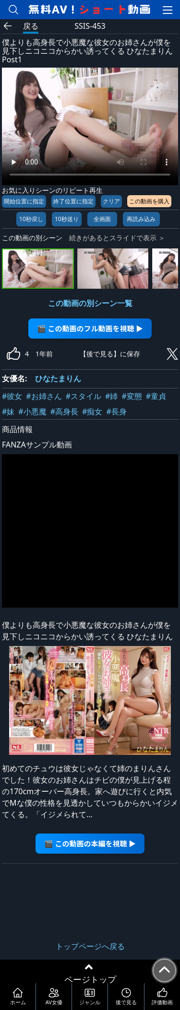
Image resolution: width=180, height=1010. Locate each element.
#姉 (111, 396)
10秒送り (67, 219)
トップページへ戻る (90, 946)
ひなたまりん (58, 378)
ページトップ (90, 979)
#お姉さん (43, 396)
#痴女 (92, 411)
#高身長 (64, 411)
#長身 (116, 411)
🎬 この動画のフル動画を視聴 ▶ (90, 328)
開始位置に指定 (24, 201)
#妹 (8, 411)
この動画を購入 (149, 201)
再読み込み (141, 219)
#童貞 (156, 396)
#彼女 (12, 396)
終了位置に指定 (73, 201)
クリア (111, 201)
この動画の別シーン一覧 (90, 303)
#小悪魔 (32, 411)
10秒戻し (31, 219)
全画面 (102, 219)
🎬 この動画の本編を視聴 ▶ (90, 843)
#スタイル (83, 396)
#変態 (131, 396)
